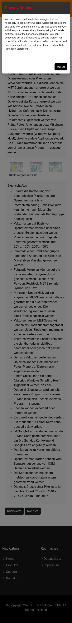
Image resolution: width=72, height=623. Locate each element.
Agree (61, 66)
